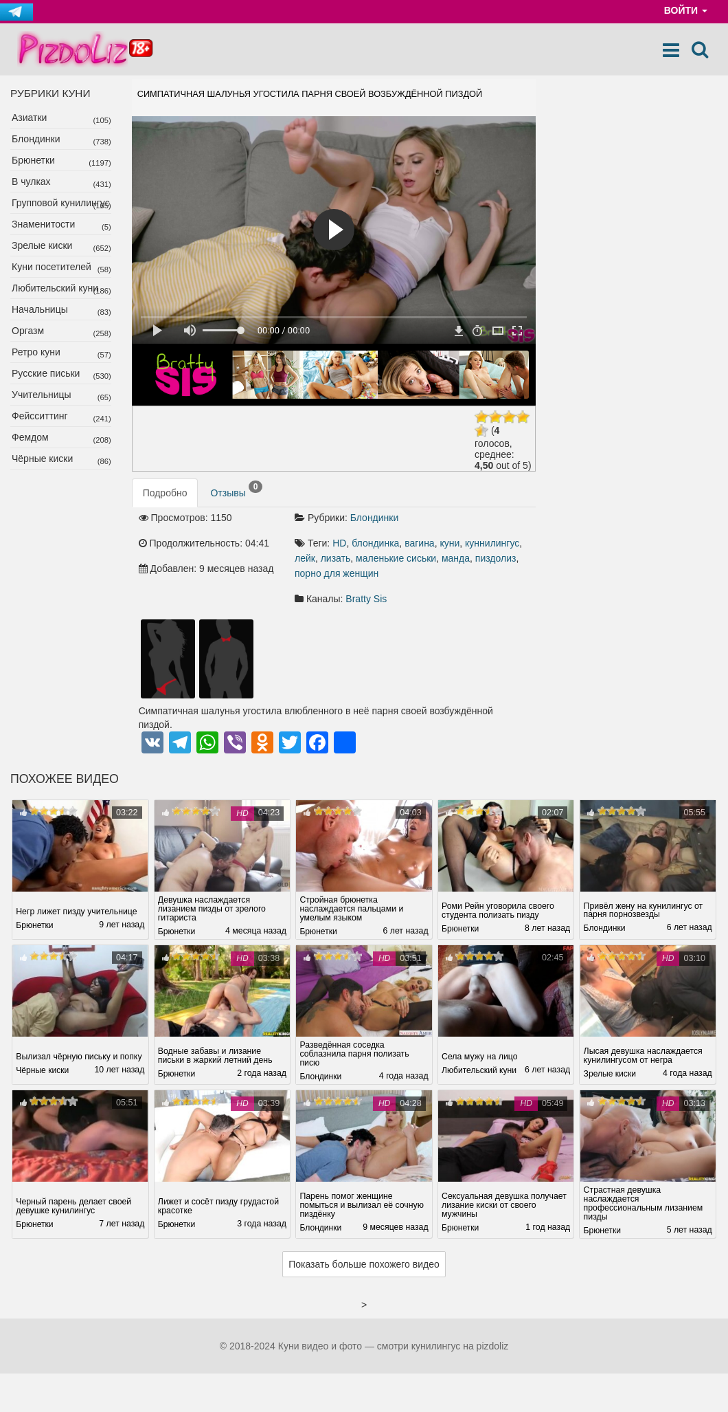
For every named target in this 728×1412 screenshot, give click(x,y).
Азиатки (29, 117)
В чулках (31, 181)
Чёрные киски (42, 458)
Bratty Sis (366, 598)
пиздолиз (495, 558)
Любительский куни (55, 288)
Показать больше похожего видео (364, 1264)
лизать (336, 558)
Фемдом (30, 437)
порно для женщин (336, 573)
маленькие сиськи (396, 558)
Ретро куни (36, 351)
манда (456, 558)
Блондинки (36, 138)
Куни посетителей (51, 266)
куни (449, 543)
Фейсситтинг (40, 415)
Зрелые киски (42, 245)
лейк (305, 558)
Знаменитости (43, 224)
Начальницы (40, 309)
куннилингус (492, 543)
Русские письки (46, 373)
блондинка (375, 543)
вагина (420, 543)
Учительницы (41, 394)
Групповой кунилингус (61, 202)
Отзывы (236, 489)
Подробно (165, 492)
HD (339, 543)
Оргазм (28, 330)
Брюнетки (33, 160)
